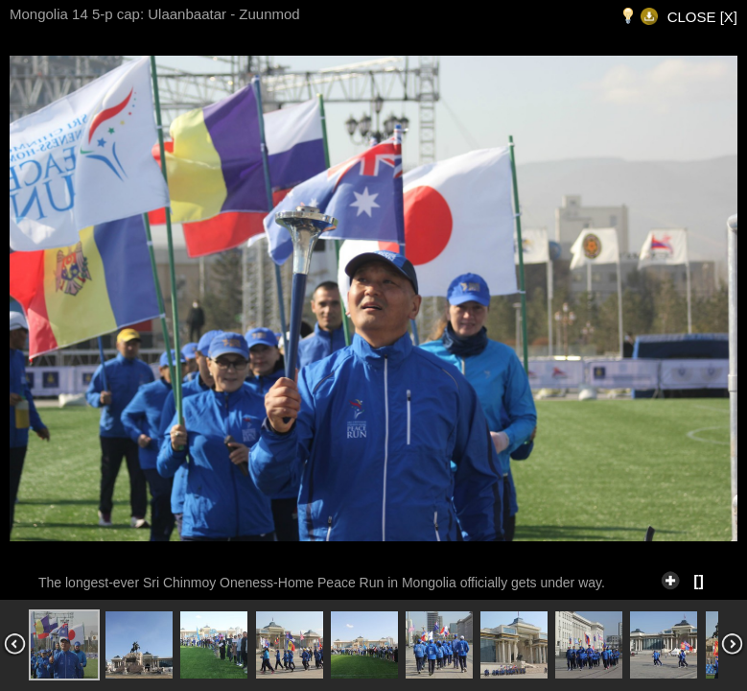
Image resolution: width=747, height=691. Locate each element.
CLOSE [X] (702, 17)
